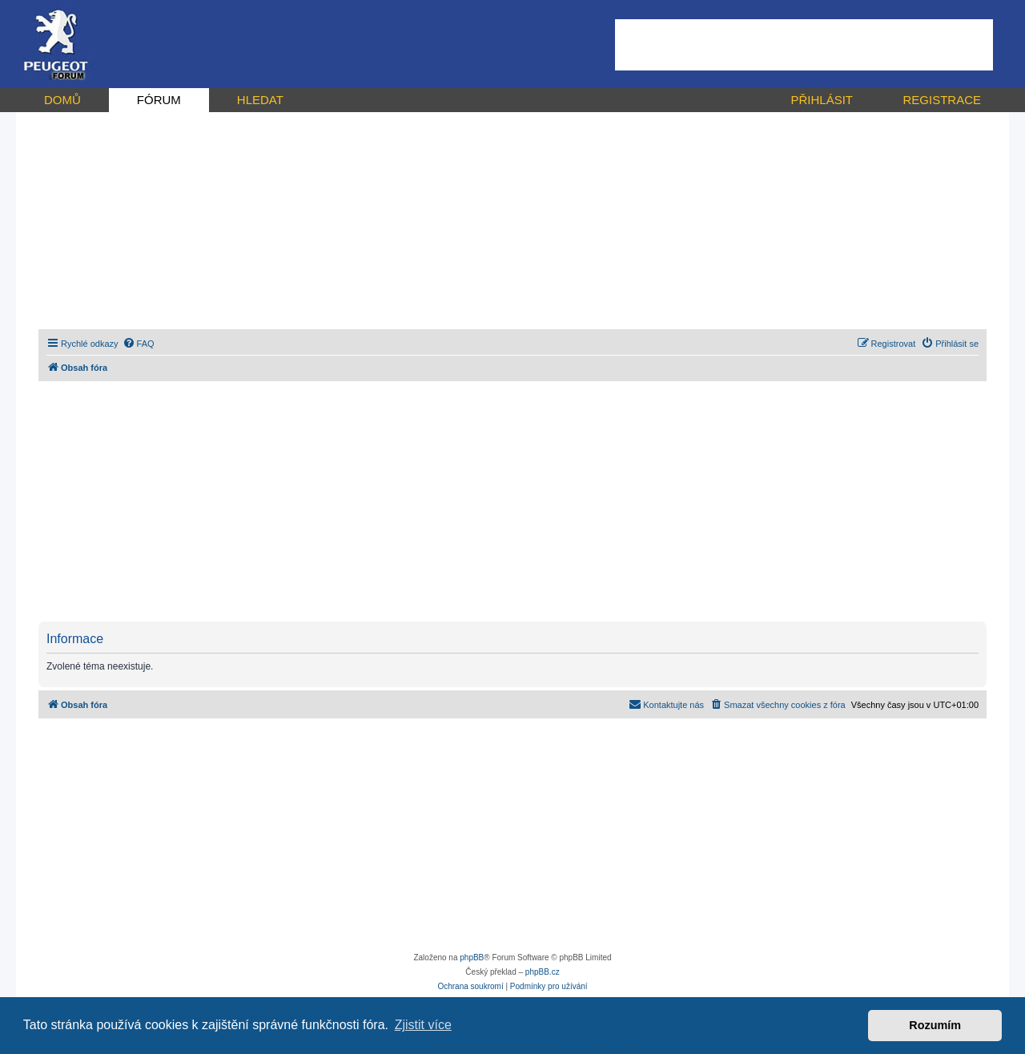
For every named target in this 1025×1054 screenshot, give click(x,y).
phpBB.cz (542, 972)
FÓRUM (159, 100)
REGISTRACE (941, 100)
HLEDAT (260, 100)
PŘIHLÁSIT (821, 100)
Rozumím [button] (935, 1025)
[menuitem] (139, 343)
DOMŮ (62, 100)
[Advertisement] (804, 45)
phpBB (472, 957)
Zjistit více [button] (423, 1025)
